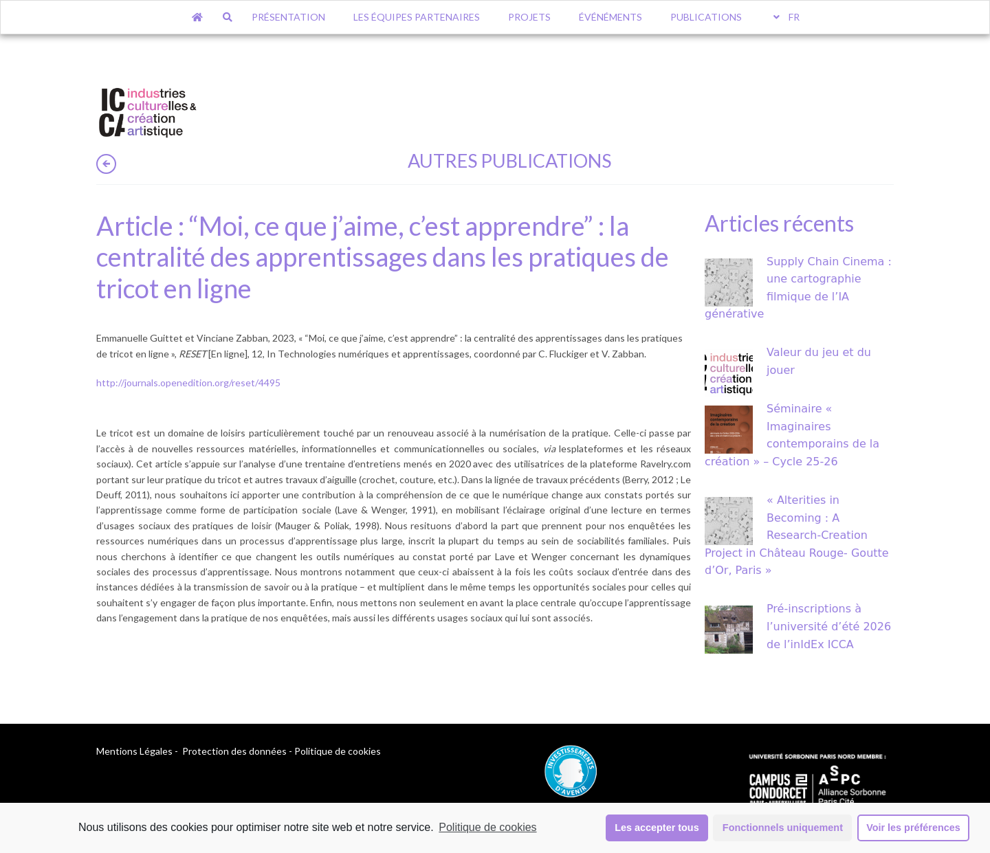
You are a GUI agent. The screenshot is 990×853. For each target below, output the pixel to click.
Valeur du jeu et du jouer (819, 361)
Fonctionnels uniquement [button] (783, 827)
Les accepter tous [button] (656, 827)
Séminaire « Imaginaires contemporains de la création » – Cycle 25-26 (792, 435)
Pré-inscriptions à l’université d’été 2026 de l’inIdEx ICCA (829, 626)
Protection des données (234, 751)
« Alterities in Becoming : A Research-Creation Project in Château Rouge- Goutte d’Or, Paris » (797, 535)
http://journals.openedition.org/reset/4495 (188, 382)
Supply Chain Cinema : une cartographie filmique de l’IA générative (798, 288)
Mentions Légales (134, 751)
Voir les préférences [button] (913, 827)
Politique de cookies (487, 827)
